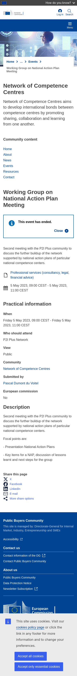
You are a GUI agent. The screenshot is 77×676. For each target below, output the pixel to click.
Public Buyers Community (23, 520)
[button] (8, 479)
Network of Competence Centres (26, 368)
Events (33, 61)
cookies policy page (30, 627)
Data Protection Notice (17, 583)
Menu (70, 25)
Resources (11, 171)
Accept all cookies (31, 656)
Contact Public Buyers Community (24, 561)
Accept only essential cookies (39, 666)
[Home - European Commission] (29, 12)
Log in (60, 12)
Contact (8, 177)
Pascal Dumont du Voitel (20, 383)
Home (10, 61)
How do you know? (60, 2)
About (7, 154)
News (7, 160)
